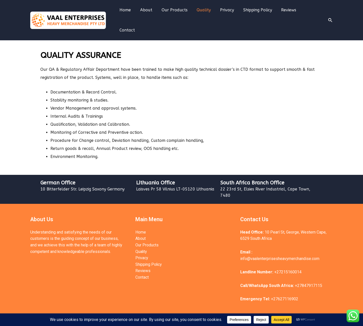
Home (131, 12)
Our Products (179, 12)
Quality (207, 12)
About (151, 12)
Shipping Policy (258, 12)
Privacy (229, 12)
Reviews (288, 12)
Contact (311, 12)
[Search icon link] (330, 13)
